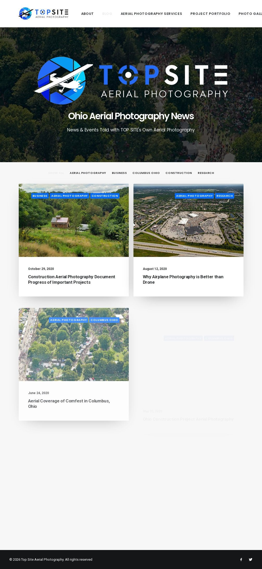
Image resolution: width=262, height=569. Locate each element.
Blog (90, 13)
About (69, 13)
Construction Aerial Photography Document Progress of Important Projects (71, 279)
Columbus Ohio (104, 338)
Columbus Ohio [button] (146, 173)
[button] (74, 220)
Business (40, 196)
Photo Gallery (236, 13)
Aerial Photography (69, 196)
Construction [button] (178, 173)
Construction (105, 196)
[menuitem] (70, 13)
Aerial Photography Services (134, 13)
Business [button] (119, 173)
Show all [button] (56, 173)
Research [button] (206, 173)
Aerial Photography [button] (88, 173)
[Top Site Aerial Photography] (34, 13)
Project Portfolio (193, 13)
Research (224, 196)
